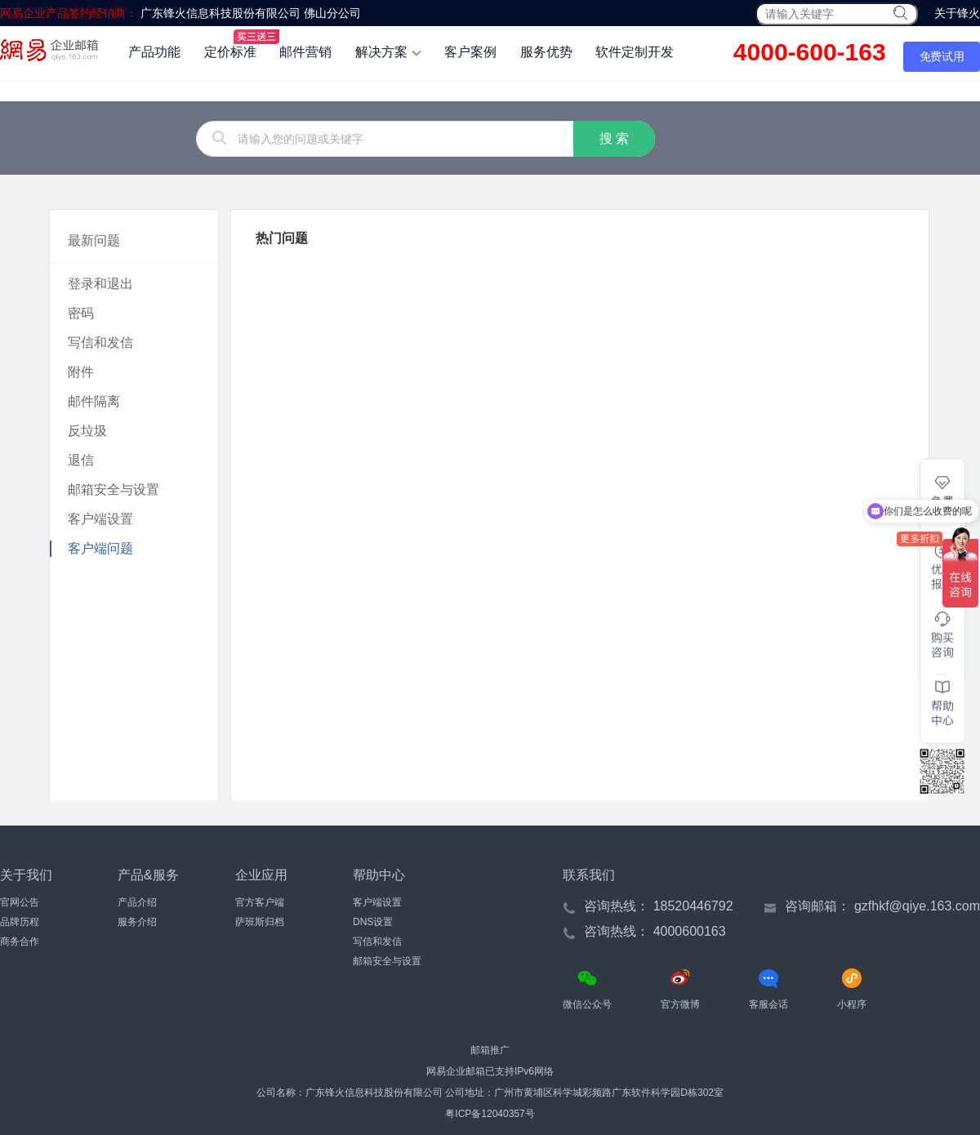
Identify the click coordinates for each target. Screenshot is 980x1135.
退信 (81, 460)
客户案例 (470, 52)
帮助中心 (379, 875)
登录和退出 (100, 284)
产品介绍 (137, 902)
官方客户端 (259, 902)
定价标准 (230, 52)
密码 (81, 313)
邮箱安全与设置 (113, 489)
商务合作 (19, 941)
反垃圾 (87, 431)
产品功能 (154, 52)
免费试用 (942, 56)
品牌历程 (19, 922)
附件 (81, 372)
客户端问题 (100, 548)
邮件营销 (305, 52)
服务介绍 (137, 922)
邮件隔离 (94, 401)
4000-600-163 (809, 51)
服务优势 (546, 52)
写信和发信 (100, 342)
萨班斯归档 (259, 922)
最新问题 (94, 240)
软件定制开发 (634, 52)
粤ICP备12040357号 (489, 1113)
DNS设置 (373, 922)
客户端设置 (100, 519)
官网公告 (19, 902)
